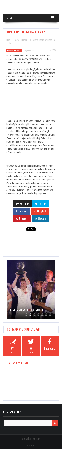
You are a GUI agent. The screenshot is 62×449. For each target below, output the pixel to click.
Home (9, 39)
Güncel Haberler (21, 39)
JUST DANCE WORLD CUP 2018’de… (27, 310)
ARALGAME (31, 446)
